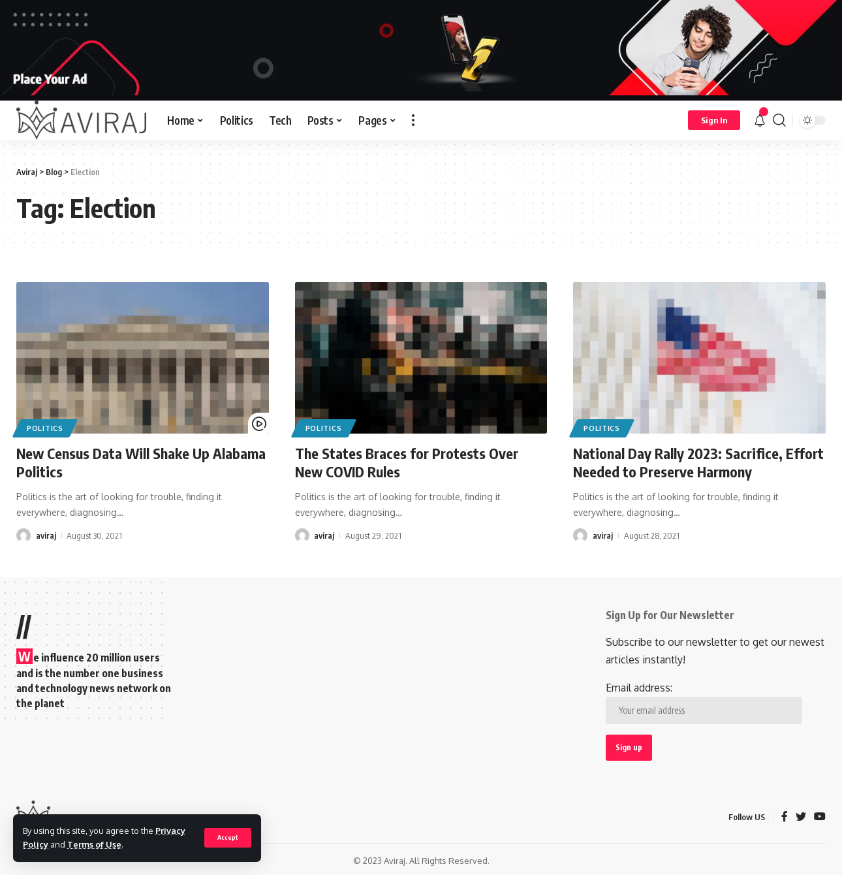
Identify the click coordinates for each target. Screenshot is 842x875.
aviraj (46, 535)
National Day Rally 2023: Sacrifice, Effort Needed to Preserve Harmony (698, 462)
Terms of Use (94, 844)
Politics (45, 428)
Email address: (704, 702)
